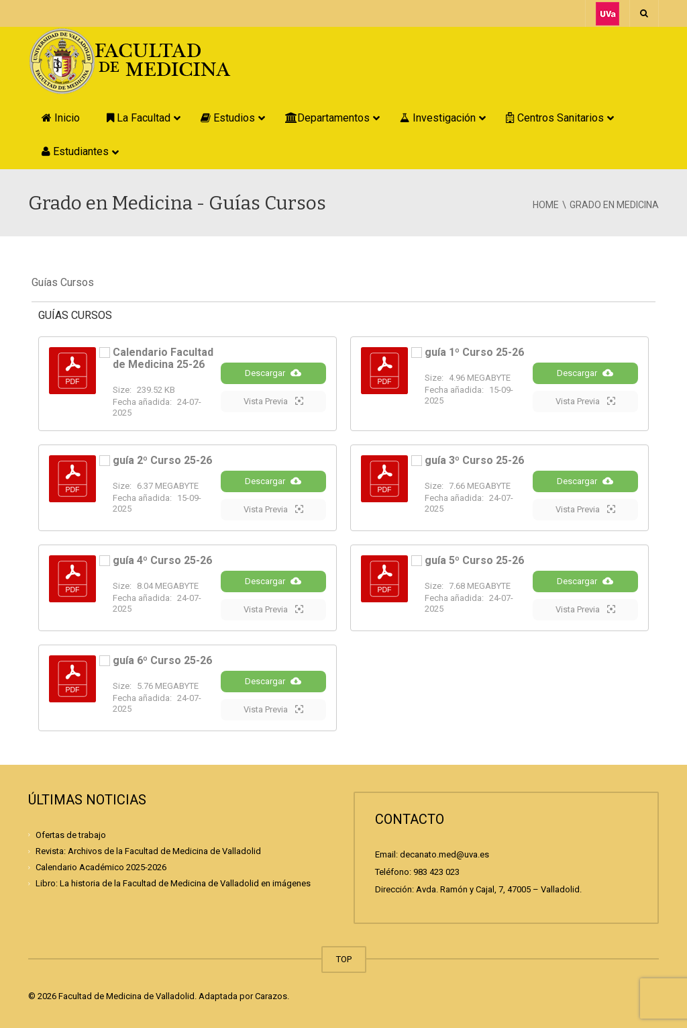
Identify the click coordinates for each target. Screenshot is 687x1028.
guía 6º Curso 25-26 (162, 660)
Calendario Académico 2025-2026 (101, 867)
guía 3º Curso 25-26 (474, 460)
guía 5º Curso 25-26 (474, 560)
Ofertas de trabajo (71, 835)
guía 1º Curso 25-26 (474, 352)
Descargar (273, 372)
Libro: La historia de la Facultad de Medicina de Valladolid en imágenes (173, 883)
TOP (344, 959)
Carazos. (272, 996)
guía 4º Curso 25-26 (162, 560)
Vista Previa (273, 400)
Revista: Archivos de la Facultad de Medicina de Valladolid (148, 851)
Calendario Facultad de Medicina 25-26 (163, 358)
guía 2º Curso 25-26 (162, 460)
